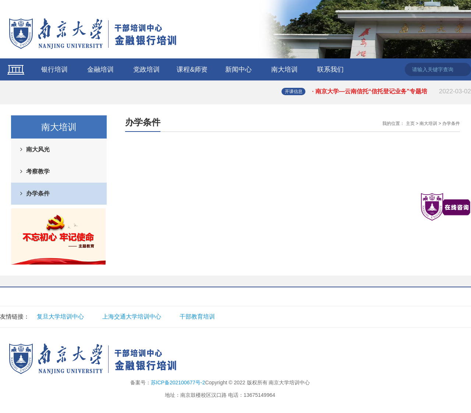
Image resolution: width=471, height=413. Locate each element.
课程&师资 (192, 69)
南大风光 (38, 149)
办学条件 (38, 193)
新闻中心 (238, 69)
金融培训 (100, 69)
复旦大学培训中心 (60, 316)
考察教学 (38, 171)
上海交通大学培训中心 (131, 316)
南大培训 (284, 69)
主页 (410, 123)
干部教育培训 (197, 316)
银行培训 (54, 69)
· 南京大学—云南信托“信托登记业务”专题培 (391, 91)
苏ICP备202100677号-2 (178, 382)
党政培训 (146, 69)
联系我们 (330, 69)
